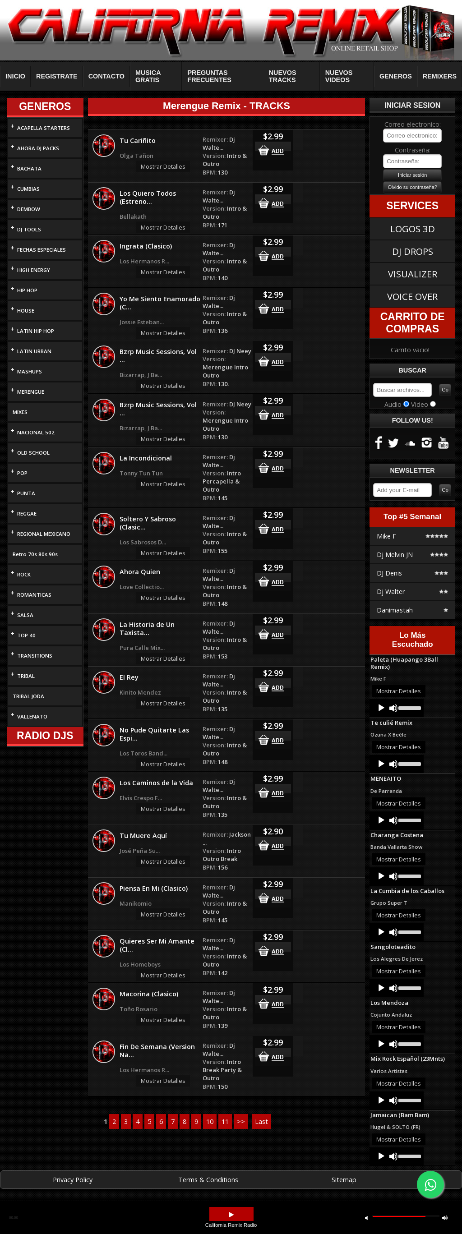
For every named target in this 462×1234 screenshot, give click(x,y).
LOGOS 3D (412, 228)
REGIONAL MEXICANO (43, 533)
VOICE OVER (412, 296)
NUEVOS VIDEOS (339, 76)
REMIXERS (440, 76)
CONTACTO (106, 76)
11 (225, 1121)
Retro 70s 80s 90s (35, 554)
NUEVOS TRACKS (282, 76)
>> (241, 1121)
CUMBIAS (28, 188)
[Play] (381, 708)
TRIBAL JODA (28, 696)
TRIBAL (26, 675)
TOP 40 (26, 635)
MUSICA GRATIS (148, 76)
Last (261, 1121)
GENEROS (395, 76)
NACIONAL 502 (36, 432)
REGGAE (27, 513)
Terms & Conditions (208, 1179)
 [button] (231, 1215)
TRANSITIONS (34, 655)
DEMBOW (28, 209)
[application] (397, 708)
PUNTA (26, 493)
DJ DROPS (412, 251)
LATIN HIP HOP (35, 330)
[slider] (409, 707)
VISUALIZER (412, 273)
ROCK (24, 574)
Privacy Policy (72, 1179)
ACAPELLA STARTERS (43, 127)
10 (209, 1121)
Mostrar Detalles (163, 166)
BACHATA (29, 168)
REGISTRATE (57, 76)
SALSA (25, 615)
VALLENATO (32, 716)
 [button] (366, 1217)
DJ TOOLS (29, 229)
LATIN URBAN (34, 351)
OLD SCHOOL (33, 452)
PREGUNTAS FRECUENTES (209, 76)
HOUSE (25, 310)
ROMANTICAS (34, 594)
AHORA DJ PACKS (38, 148)
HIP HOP (27, 290)
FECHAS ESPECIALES (41, 249)
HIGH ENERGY (33, 270)
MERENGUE (30, 391)
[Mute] (393, 708)
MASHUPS (29, 371)
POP (22, 473)
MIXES (20, 412)
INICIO (15, 76)
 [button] (445, 1217)
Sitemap (344, 1179)
